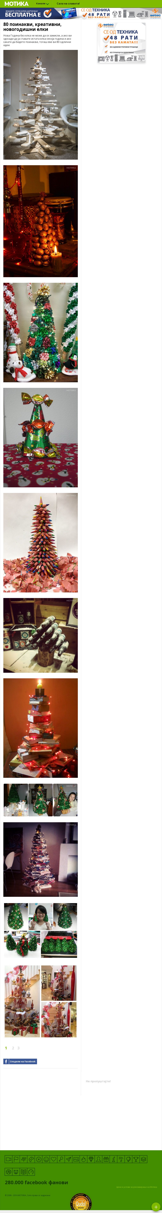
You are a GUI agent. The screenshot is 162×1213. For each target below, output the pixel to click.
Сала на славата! (68, 3)
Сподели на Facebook (23, 1061)
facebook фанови (49, 1183)
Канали (40, 3)
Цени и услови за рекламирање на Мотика (136, 1187)
